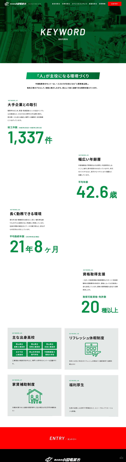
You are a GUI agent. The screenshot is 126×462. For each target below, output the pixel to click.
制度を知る (93, 4)
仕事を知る (66, 4)
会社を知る (56, 4)
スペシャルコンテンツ (79, 4)
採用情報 (102, 4)
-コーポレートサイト (14, 457)
